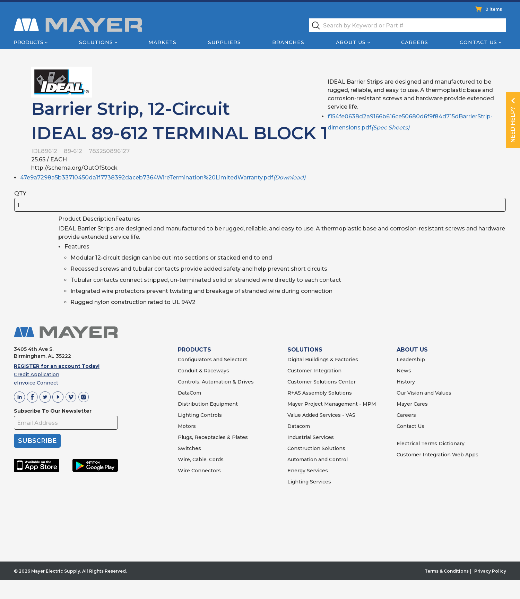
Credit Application (36, 374)
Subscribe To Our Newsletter (53, 411)
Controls (210, 415)
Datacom (298, 426)
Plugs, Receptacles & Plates (213, 437)
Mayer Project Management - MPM (331, 404)
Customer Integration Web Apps (437, 455)
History (406, 382)
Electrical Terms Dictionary (431, 443)
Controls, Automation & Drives (216, 382)
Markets (162, 42)
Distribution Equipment (208, 404)
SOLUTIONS (304, 349)
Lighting (188, 415)
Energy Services (307, 470)
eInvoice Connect (36, 383)
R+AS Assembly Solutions (319, 393)
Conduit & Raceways (203, 371)
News (404, 371)
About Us (351, 42)
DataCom (189, 393)
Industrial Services (310, 437)
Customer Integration (314, 371)
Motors (187, 426)
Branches (288, 42)
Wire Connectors (199, 470)
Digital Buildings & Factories (322, 359)
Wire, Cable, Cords (201, 459)
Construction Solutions (316, 448)
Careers (414, 42)
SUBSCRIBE (37, 441)
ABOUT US (412, 349)
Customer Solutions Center (321, 382)
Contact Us (478, 42)
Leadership (411, 359)
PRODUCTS (194, 349)
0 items (493, 9)
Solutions (96, 42)
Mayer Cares (412, 404)
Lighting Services (309, 482)
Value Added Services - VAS (321, 415)
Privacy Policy (490, 571)
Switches (189, 448)
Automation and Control (317, 459)
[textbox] (407, 25)
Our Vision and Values (424, 393)
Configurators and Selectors (213, 359)
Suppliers (224, 42)
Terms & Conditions (447, 571)
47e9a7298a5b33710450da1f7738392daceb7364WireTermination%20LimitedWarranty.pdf (162, 177)
